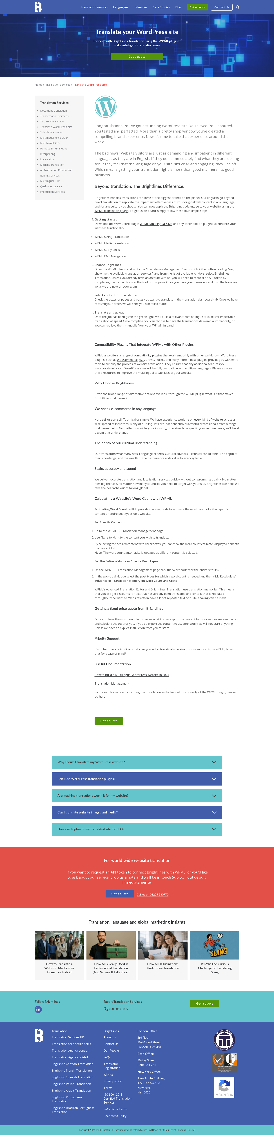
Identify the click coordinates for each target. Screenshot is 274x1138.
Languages (120, 7)
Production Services (52, 191)
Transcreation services (54, 116)
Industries (140, 7)
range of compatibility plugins (142, 355)
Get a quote (198, 7)
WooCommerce (127, 360)
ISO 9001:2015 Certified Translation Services (118, 1101)
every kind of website (208, 420)
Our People (111, 1053)
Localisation (47, 159)
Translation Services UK (68, 1040)
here (102, 696)
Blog (178, 7)
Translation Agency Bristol (70, 1060)
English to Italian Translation (71, 1087)
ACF (141, 360)
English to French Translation (72, 1073)
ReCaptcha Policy (115, 1119)
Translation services (94, 7)
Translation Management (112, 683)
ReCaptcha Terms (116, 1112)
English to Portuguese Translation (67, 1102)
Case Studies (161, 7)
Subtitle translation (51, 132)
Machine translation (52, 164)
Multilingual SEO (50, 143)
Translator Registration (112, 1069)
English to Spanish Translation (72, 1080)
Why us (108, 1077)
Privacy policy (113, 1084)
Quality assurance (51, 186)
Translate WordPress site (56, 127)
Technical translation (52, 121)
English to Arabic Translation (71, 1093)
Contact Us (221, 7)
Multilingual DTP (50, 181)
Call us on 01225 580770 (153, 896)
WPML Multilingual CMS (156, 224)
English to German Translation (72, 1067)
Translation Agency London (70, 1053)
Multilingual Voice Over (54, 137)
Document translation (53, 110)
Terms (108, 1091)
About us (110, 1040)
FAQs (107, 1060)
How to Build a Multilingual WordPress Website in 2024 (132, 675)
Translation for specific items (71, 1047)
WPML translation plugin (111, 211)
